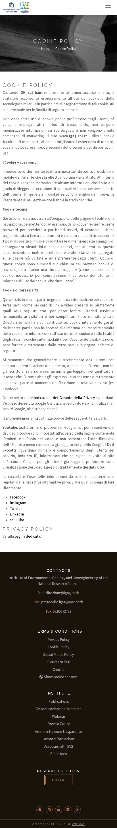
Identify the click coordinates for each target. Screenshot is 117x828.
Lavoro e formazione (58, 738)
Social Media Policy (58, 654)
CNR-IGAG (78, 824)
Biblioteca (58, 753)
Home (45, 48)
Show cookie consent (58, 676)
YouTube (17, 520)
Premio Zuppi (59, 723)
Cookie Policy (58, 646)
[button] (39, 809)
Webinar (58, 716)
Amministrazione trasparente (58, 731)
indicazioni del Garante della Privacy (64, 397)
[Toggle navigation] (108, 7)
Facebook (17, 497)
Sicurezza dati (58, 661)
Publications (58, 701)
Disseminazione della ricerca (58, 708)
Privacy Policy (59, 639)
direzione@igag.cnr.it (62, 592)
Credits (58, 669)
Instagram (18, 502)
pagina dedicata (27, 536)
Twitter (16, 508)
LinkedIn (17, 514)
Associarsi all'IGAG (58, 746)
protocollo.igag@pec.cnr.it (62, 602)
